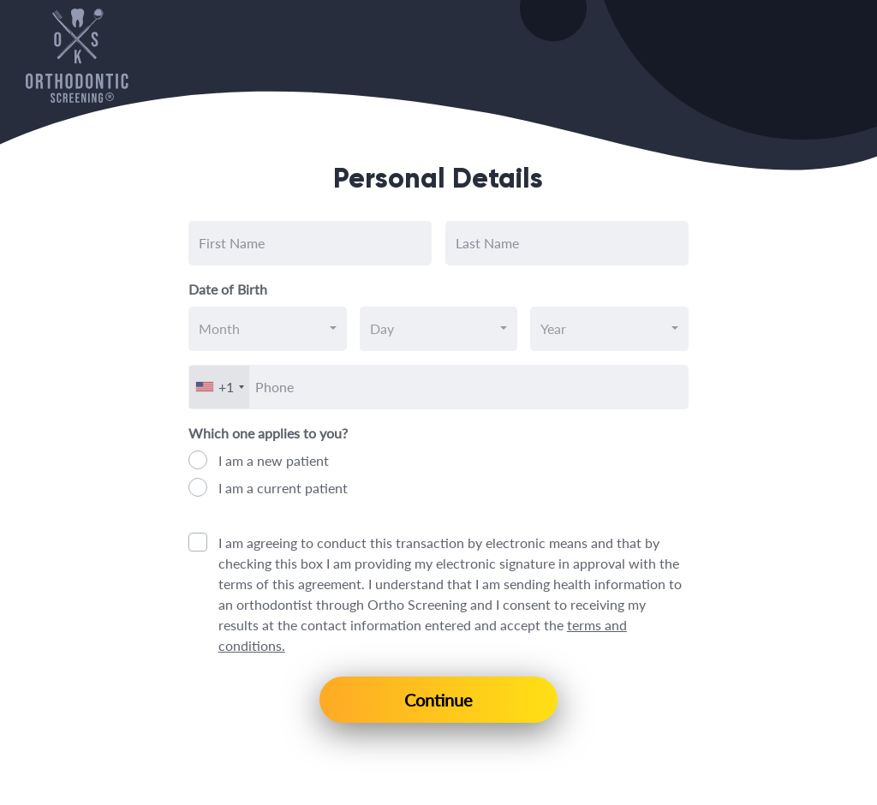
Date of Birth (227, 289)
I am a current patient (283, 488)
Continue (438, 699)
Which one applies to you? (268, 433)
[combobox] (267, 329)
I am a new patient (273, 460)
